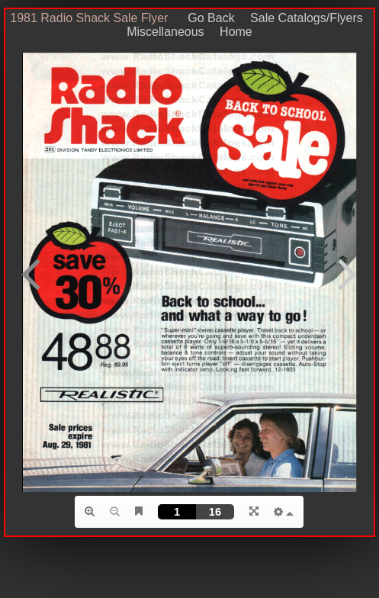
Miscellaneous (165, 31)
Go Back (206, 17)
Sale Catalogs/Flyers (306, 17)
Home (236, 31)
